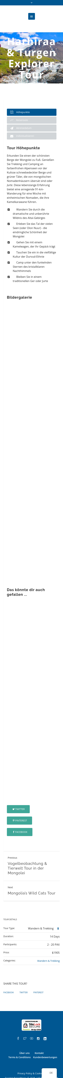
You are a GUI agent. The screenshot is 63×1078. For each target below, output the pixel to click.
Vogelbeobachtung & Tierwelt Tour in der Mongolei (27, 856)
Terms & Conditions (19, 1045)
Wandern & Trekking (48, 948)
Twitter (20, 797)
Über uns (24, 1040)
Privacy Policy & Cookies (30, 1061)
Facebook (21, 819)
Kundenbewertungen (45, 1045)
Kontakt (39, 1040)
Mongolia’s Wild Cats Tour (31, 881)
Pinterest (21, 808)
